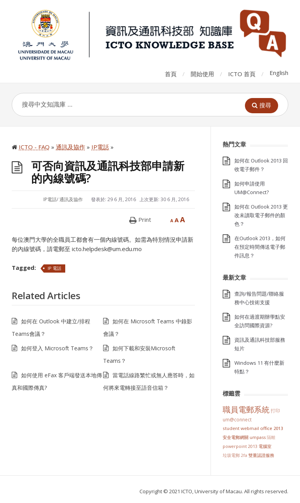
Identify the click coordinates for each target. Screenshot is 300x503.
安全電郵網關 (235, 437)
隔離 (271, 437)
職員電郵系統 (246, 409)
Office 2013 (271, 428)
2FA (244, 455)
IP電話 (50, 199)
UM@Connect (237, 419)
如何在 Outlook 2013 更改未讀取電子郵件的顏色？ (261, 215)
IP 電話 (54, 268)
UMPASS (258, 437)
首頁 (171, 74)
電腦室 (265, 446)
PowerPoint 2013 (240, 446)
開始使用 (202, 74)
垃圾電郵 (231, 455)
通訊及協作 (71, 199)
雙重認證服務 (261, 455)
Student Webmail (241, 428)
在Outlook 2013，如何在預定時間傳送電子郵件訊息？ (260, 247)
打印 (275, 410)
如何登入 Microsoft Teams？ (57, 348)
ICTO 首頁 (241, 74)
